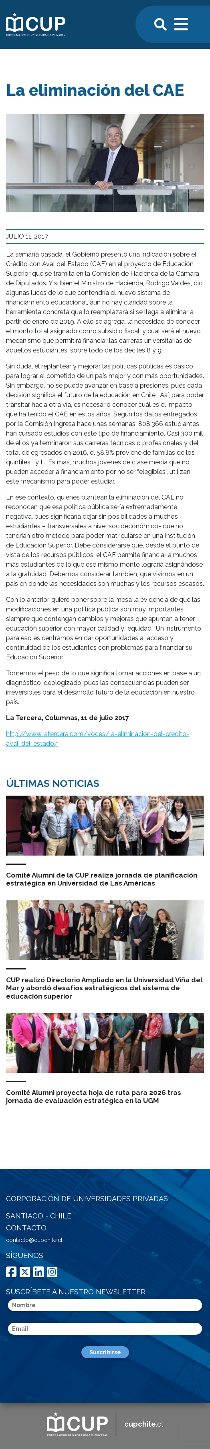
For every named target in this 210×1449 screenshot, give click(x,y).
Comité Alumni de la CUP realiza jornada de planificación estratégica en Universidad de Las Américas (101, 879)
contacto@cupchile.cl (34, 1240)
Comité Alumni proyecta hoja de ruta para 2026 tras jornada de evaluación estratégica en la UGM (93, 1097)
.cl (143, 1424)
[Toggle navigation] (181, 23)
